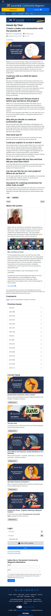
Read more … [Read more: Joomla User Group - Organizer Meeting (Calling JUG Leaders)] (12, 519)
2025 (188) (12, 312)
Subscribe (11, 580)
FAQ (32, 13)
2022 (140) (12, 324)
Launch (37, 10)
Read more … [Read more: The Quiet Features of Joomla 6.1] (12, 489)
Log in (25, 548)
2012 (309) (12, 360)
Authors (14, 13)
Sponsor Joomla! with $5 (16, 601)
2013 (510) (12, 356)
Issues (8, 13)
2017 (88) (11, 340)
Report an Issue (37, 601)
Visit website (11, 286)
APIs (8, 197)
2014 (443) (12, 352)
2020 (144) (12, 332)
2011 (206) (12, 364)
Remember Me (13, 539)
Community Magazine (25, 5)
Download (13, 10)
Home (3, 13)
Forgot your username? (14, 553)
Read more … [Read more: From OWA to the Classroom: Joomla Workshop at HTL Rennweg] (12, 461)
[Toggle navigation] (3, 1)
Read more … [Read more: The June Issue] (12, 431)
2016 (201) (12, 344)
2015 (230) (12, 348)
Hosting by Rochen (25, 615)
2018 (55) (11, 336)
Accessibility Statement (16, 599)
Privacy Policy (21, 577)
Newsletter (21, 13)
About (27, 13)
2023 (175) (12, 320)
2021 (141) (12, 328)
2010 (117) (12, 368)
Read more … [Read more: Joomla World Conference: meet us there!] (12, 402)
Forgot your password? (13, 551)
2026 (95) (11, 308)
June (32, 33)
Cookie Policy (37, 599)
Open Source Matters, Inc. (24, 610)
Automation (15, 197)
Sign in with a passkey (25, 543)
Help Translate (28, 601)
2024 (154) (12, 316)
